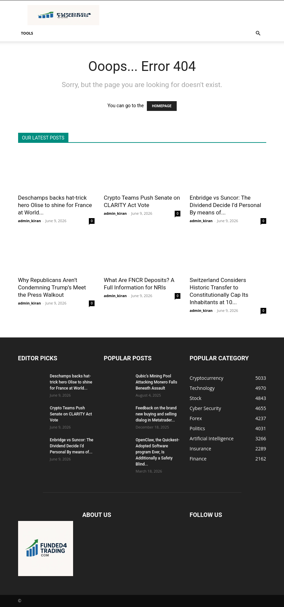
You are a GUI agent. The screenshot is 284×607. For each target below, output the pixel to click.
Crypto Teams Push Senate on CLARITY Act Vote (71, 414)
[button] (258, 33)
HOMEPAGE (161, 106)
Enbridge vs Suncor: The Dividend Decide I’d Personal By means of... (225, 205)
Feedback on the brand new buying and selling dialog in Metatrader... (156, 414)
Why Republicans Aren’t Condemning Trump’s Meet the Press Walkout (52, 287)
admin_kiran (29, 220)
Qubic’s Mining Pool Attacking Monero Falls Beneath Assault (156, 382)
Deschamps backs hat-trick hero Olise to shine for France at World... (55, 205)
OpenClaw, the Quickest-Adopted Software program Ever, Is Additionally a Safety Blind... (157, 452)
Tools (27, 33)
